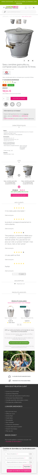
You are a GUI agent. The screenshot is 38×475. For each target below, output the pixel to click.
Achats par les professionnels (14, 398)
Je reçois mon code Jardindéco (19, 342)
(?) (17, 454)
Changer (25, 114)
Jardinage (5, 16)
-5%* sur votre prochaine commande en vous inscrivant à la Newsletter (19, 330)
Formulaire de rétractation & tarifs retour (18, 396)
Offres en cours (10, 413)
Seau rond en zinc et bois (10, 318)
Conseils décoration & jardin (14, 426)
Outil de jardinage (15, 16)
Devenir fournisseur (11, 429)
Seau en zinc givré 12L (27, 318)
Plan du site (9, 431)
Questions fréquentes (12, 393)
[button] (8, 98)
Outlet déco (9, 418)
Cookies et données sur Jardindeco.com (19, 449)
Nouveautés (9, 420)
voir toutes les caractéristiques (10, 79)
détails (6, 450)
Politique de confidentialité (13, 402)
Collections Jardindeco (12, 424)
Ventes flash (9, 416)
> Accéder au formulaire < (13, 441)
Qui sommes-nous (11, 411)
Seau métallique (26, 16)
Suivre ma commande (12, 391)
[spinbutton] (6, 98)
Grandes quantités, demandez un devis (17, 400)
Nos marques (10, 422)
